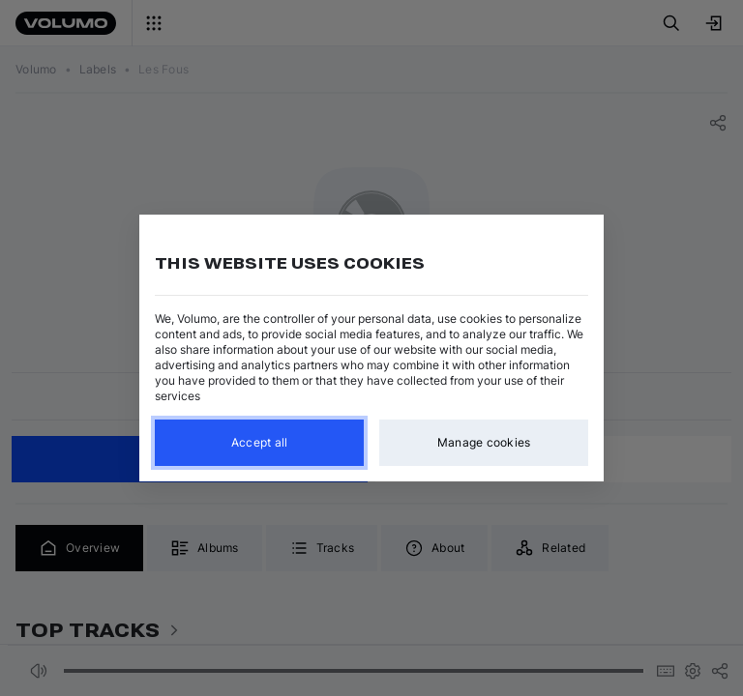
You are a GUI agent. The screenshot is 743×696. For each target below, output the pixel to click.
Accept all (259, 442)
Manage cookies (484, 442)
